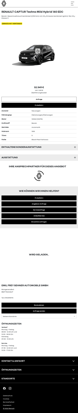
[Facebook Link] (4, 388)
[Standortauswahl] (39, 316)
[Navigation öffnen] (74, 4)
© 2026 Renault (8, 408)
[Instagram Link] (10, 388)
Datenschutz (8, 396)
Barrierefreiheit (8, 402)
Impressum (7, 405)
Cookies (6, 399)
